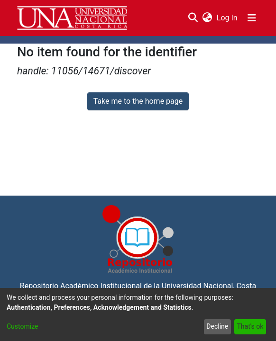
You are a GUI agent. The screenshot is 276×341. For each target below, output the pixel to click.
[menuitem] (207, 18)
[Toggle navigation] (252, 18)
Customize (22, 326)
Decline (217, 326)
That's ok (250, 326)
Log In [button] (228, 17)
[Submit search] (193, 18)
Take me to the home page (138, 101)
